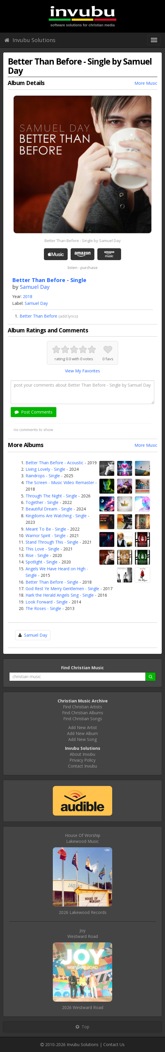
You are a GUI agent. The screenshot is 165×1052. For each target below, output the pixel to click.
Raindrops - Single (43, 475)
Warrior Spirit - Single (46, 535)
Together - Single (42, 502)
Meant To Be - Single (46, 529)
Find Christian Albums (82, 712)
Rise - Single (37, 555)
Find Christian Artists (82, 707)
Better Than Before (38, 316)
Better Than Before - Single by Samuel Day (83, 240)
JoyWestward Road (82, 933)
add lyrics (68, 316)
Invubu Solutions (29, 40)
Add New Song (82, 739)
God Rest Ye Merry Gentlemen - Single (62, 588)
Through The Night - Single (51, 496)
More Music (145, 83)
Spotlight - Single (42, 562)
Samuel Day (35, 286)
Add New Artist (82, 727)
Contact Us (114, 1044)
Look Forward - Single (47, 602)
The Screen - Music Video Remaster (60, 482)
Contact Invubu (82, 766)
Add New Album (82, 733)
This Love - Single (42, 549)
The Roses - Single (43, 608)
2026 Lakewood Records (83, 912)
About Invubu (82, 754)
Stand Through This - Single (52, 542)
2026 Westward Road (82, 1007)
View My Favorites (82, 371)
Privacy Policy (82, 760)
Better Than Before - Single (52, 582)
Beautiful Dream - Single (49, 509)
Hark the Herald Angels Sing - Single (60, 595)
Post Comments (34, 412)
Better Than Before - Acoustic (54, 462)
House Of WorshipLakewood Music (82, 838)
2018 (27, 296)
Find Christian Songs (82, 718)
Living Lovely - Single (45, 469)
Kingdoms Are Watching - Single (56, 515)
